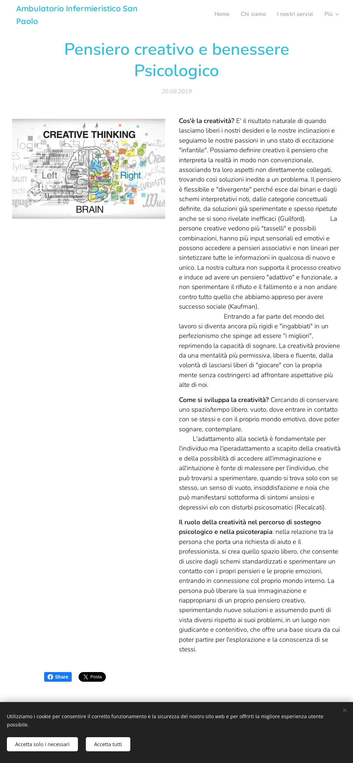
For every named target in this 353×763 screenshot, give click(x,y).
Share (58, 677)
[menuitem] (219, 14)
